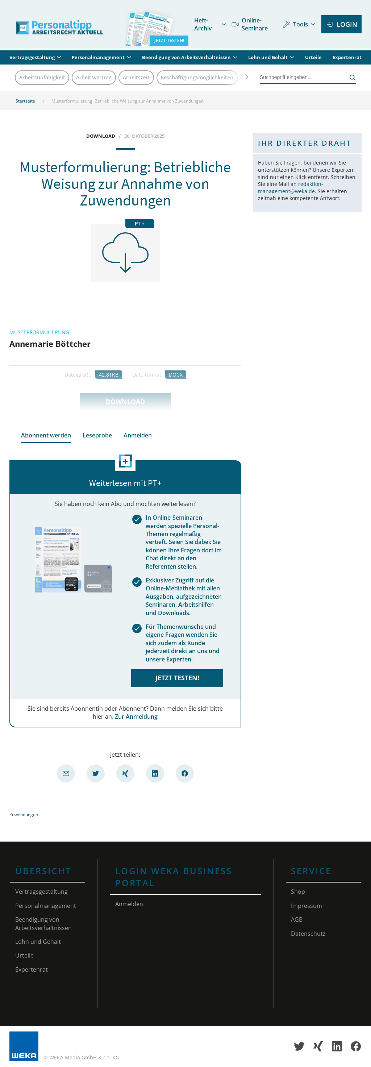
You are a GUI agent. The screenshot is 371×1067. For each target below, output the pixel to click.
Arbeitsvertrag (94, 77)
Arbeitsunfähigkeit (42, 77)
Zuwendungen (23, 815)
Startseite (25, 101)
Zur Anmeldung (136, 717)
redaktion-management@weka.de (290, 187)
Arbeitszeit (136, 77)
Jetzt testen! (177, 677)
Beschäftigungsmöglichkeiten (197, 77)
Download (125, 401)
